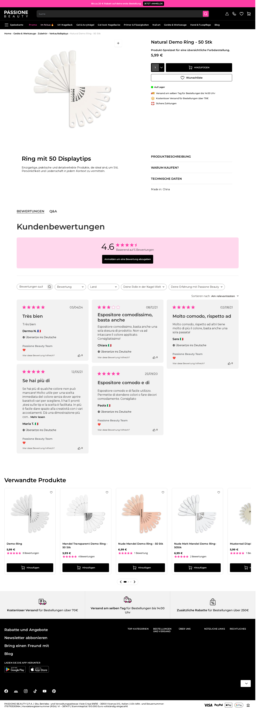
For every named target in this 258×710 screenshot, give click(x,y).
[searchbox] (31, 287)
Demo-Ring (14, 543)
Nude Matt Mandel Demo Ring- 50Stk (195, 545)
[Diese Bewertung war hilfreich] (79, 355)
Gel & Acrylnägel (85, 24)
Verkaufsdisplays (58, 33)
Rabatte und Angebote (26, 630)
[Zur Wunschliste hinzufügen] (191, 77)
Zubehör (42, 33)
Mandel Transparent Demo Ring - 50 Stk (84, 545)
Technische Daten (166, 178)
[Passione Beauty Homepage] (16, 13)
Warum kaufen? (165, 167)
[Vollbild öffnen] (118, 43)
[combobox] (123, 13)
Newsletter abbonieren (25, 638)
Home (7, 33)
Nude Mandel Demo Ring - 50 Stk (140, 543)
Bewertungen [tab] (30, 211)
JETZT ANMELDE (153, 3)
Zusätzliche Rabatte (192, 610)
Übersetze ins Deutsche (39, 337)
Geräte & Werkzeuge (175, 24)
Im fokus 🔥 (47, 24)
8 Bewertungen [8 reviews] (31, 553)
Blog (217, 24)
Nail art (156, 24)
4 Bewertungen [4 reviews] (86, 556)
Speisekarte (13, 25)
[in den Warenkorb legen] (199, 67)
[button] (121, 582)
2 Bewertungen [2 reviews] (198, 556)
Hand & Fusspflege (200, 24)
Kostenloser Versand (22, 610)
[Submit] (205, 13)
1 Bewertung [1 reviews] (141, 553)
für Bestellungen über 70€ (58, 610)
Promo (33, 24)
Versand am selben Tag (108, 608)
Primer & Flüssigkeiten (136, 24)
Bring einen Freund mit (26, 646)
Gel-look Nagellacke (109, 24)
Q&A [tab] (53, 211)
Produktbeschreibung (171, 156)
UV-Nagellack (65, 24)
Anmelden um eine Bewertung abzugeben (127, 259)
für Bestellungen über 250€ (228, 610)
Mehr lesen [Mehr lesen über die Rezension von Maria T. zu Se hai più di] (37, 417)
